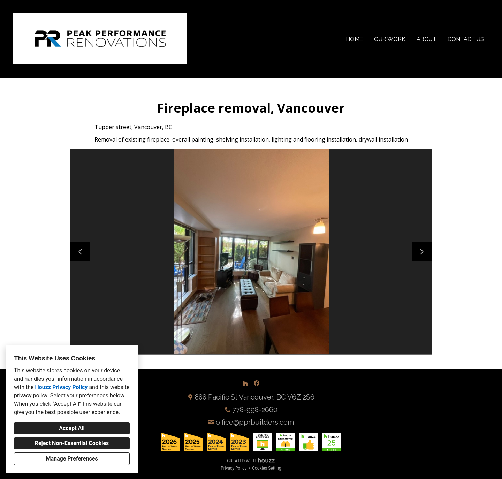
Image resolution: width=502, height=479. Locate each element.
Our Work (389, 39)
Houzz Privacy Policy (61, 387)
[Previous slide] (80, 251)
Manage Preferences (72, 458)
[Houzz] (245, 383)
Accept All (72, 428)
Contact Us (466, 39)
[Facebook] (256, 383)
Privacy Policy (233, 468)
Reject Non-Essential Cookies (72, 443)
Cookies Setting (266, 468)
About (426, 39)
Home (354, 39)
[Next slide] (422, 251)
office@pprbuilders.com (255, 422)
